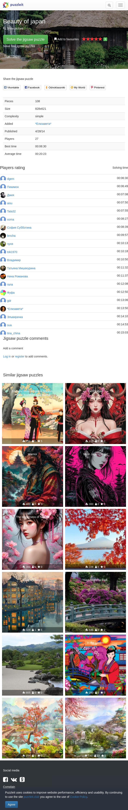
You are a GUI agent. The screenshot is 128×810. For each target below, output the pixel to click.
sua (9, 325)
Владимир (14, 260)
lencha (11, 235)
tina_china (13, 333)
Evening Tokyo (32, 580)
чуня (10, 243)
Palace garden (95, 705)
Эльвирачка (15, 317)
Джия (10, 195)
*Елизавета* (43, 123)
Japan (17, 56)
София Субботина (19, 227)
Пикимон (13, 187)
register (19, 356)
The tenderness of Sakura (32, 517)
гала (10, 284)
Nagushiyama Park (95, 580)
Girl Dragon (95, 391)
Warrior (32, 454)
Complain (9, 786)
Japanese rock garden (32, 642)
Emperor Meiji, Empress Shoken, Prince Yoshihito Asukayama (32, 393)
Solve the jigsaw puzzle (26, 39)
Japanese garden (33, 705)
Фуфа (11, 292)
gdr (9, 300)
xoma (10, 219)
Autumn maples (95, 517)
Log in (7, 356)
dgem (10, 178)
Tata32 (11, 211)
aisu (9, 203)
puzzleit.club (31, 796)
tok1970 (12, 252)
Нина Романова (17, 276)
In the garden (95, 642)
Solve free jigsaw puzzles (19, 46)
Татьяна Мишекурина (21, 268)
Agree (11, 804)
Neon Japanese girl (95, 454)
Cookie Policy (78, 796)
